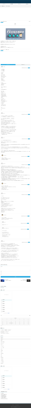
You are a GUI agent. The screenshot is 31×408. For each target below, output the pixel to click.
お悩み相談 (2, 350)
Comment (1, 266)
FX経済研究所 (2, 357)
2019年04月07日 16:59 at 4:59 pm (24, 184)
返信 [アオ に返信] (29, 114)
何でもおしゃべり (2, 343)
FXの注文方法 (2, 393)
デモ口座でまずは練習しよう (4, 397)
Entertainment (2, 363)
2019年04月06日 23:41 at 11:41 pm (25, 114)
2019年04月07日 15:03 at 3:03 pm (25, 242)
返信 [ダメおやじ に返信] (28, 156)
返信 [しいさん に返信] (29, 194)
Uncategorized (2, 353)
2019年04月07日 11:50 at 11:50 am (25, 164)
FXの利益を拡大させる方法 (3, 395)
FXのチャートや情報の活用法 (4, 394)
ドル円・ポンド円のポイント (3, 333)
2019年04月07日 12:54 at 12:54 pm (25, 194)
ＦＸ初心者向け (2, 360)
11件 (4, 21)
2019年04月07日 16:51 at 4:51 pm (24, 156)
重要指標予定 (2, 337)
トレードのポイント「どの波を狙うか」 (4, 329)
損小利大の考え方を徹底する (4, 396)
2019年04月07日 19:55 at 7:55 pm (24, 223)
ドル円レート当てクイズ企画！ (23, 280)
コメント (5, 49)
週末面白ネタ (2, 22)
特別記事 (1, 340)
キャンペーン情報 (2, 347)
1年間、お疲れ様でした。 (3, 331)
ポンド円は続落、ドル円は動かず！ (8, 280)
